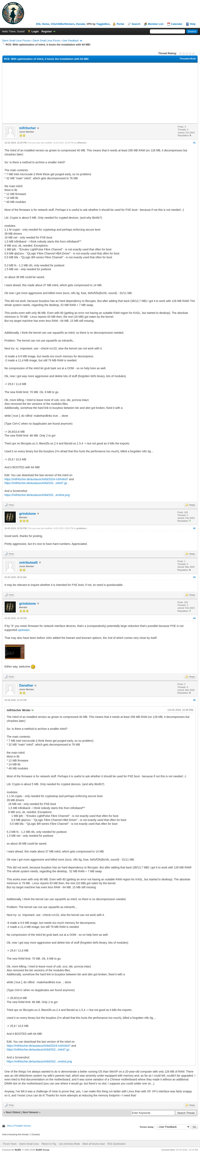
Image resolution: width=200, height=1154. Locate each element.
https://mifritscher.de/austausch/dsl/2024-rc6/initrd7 (36, 479)
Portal (120, 23)
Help (193, 23)
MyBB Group (42, 1150)
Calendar (176, 23)
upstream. (24, 630)
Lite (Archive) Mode (69, 1143)
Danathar (26, 685)
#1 (194, 142)
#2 (194, 528)
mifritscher (27, 128)
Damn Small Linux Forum (46, 40)
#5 (194, 700)
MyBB (18, 1150)
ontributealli (28, 562)
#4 (194, 618)
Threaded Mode (188, 58)
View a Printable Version (19, 1125)
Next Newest (30, 1112)
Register (46, 31)
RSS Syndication (116, 1143)
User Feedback (70, 40)
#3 (194, 577)
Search (136, 23)
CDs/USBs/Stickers (63, 23)
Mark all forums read (94, 1143)
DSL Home (42, 23)
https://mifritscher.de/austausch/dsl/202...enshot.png (37, 495)
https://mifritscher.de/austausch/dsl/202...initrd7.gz (35, 483)
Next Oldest (13, 1112)
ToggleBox (102, 23)
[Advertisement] (100, 93)
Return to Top (49, 1143)
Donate (80, 23)
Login (35, 31)
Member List (155, 23)
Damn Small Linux (29, 1143)
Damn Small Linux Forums (16, 40)
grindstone (27, 513)
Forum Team (10, 1143)
